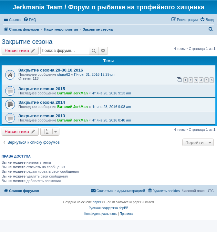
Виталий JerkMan (72, 93)
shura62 (63, 74)
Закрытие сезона (27, 41)
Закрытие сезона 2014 (41, 102)
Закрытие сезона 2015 (41, 88)
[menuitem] (29, 20)
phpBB (97, 202)
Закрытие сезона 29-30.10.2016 (50, 70)
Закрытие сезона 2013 (41, 115)
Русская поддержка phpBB (108, 208)
